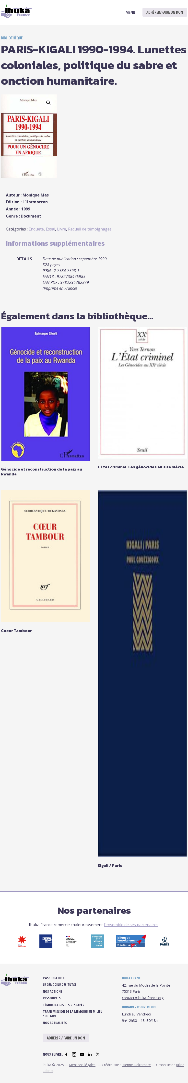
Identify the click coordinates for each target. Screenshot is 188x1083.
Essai (50, 229)
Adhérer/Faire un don (164, 12)
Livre (61, 229)
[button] (48, 102)
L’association (54, 982)
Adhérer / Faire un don (66, 1042)
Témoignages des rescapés (63, 1009)
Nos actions (52, 995)
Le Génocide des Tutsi (59, 989)
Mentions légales (82, 1068)
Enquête (36, 229)
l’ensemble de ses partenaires (131, 924)
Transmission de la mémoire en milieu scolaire (72, 1018)
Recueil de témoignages (90, 229)
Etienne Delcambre (136, 1068)
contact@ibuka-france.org (143, 1002)
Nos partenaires (94, 910)
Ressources (52, 1002)
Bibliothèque (12, 38)
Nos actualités (55, 1027)
